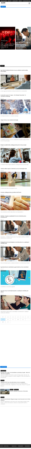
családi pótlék (15, 0)
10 (17, 319)
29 (2, 322)
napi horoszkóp (4, 0)
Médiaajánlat (20, 446)
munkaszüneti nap (26, 0)
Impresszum (14, 446)
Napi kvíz (9, 0)
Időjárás (20, 0)
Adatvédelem (27, 446)
